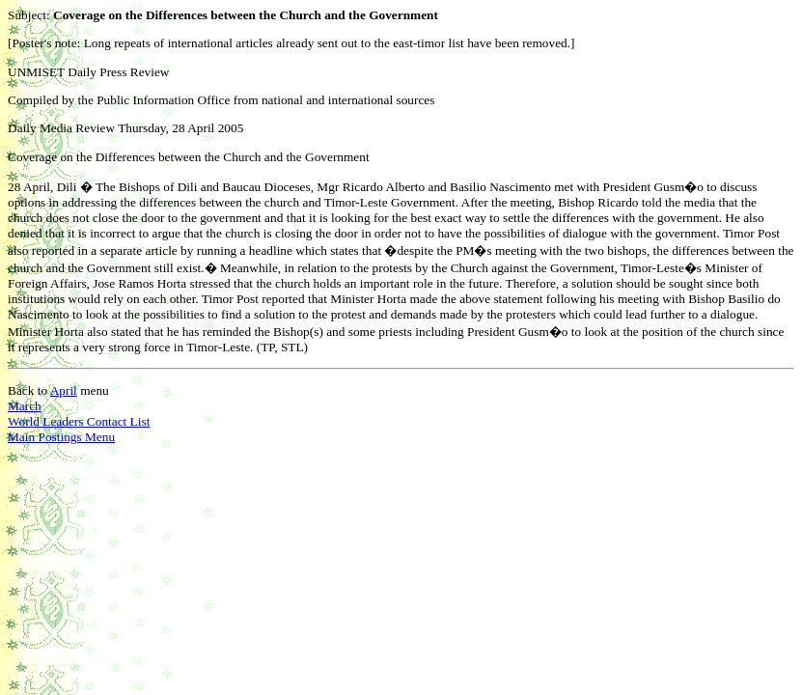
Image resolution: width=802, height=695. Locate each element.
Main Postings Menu (61, 437)
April (63, 390)
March (24, 406)
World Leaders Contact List (79, 421)
